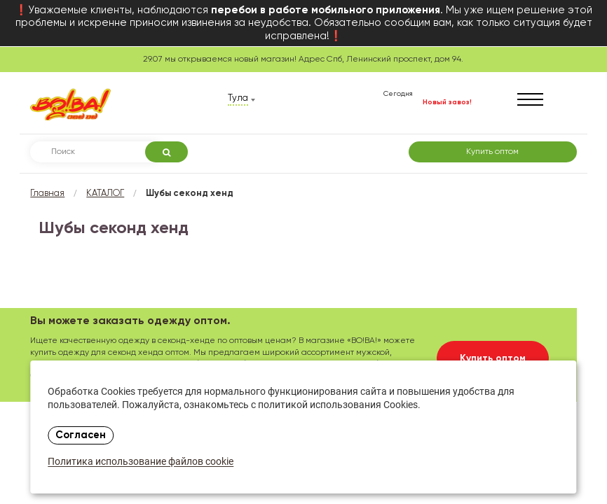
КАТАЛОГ (105, 193)
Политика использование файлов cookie (140, 462)
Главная (47, 193)
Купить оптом (492, 152)
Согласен (80, 435)
